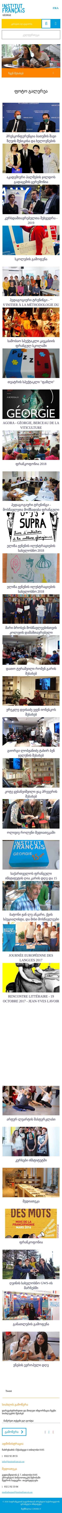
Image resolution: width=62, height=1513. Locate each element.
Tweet (8, 1391)
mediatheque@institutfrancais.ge (17, 1492)
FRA (56, 8)
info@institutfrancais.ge (13, 1461)
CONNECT (36, 1509)
